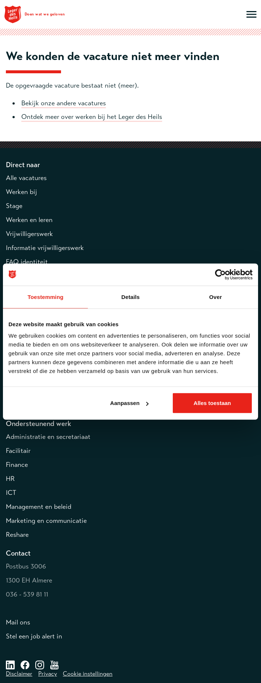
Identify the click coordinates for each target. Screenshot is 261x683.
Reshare (17, 535)
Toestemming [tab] (46, 296)
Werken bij (21, 192)
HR (10, 479)
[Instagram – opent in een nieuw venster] (39, 664)
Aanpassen (129, 403)
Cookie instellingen (87, 673)
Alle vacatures (26, 178)
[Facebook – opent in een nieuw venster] (25, 664)
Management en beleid (38, 507)
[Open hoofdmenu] (251, 14)
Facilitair (18, 451)
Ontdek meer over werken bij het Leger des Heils (91, 117)
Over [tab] (215, 296)
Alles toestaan (212, 403)
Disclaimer (19, 673)
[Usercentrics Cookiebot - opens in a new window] (220, 274)
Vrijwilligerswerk (29, 234)
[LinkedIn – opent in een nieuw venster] (10, 664)
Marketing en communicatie (46, 521)
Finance (17, 465)
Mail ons (18, 622)
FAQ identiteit (27, 262)
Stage (14, 206)
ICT (11, 493)
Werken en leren (29, 220)
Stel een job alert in (34, 636)
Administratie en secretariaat (48, 437)
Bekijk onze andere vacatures (63, 103)
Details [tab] (130, 296)
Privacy (47, 673)
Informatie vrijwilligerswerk (45, 248)
